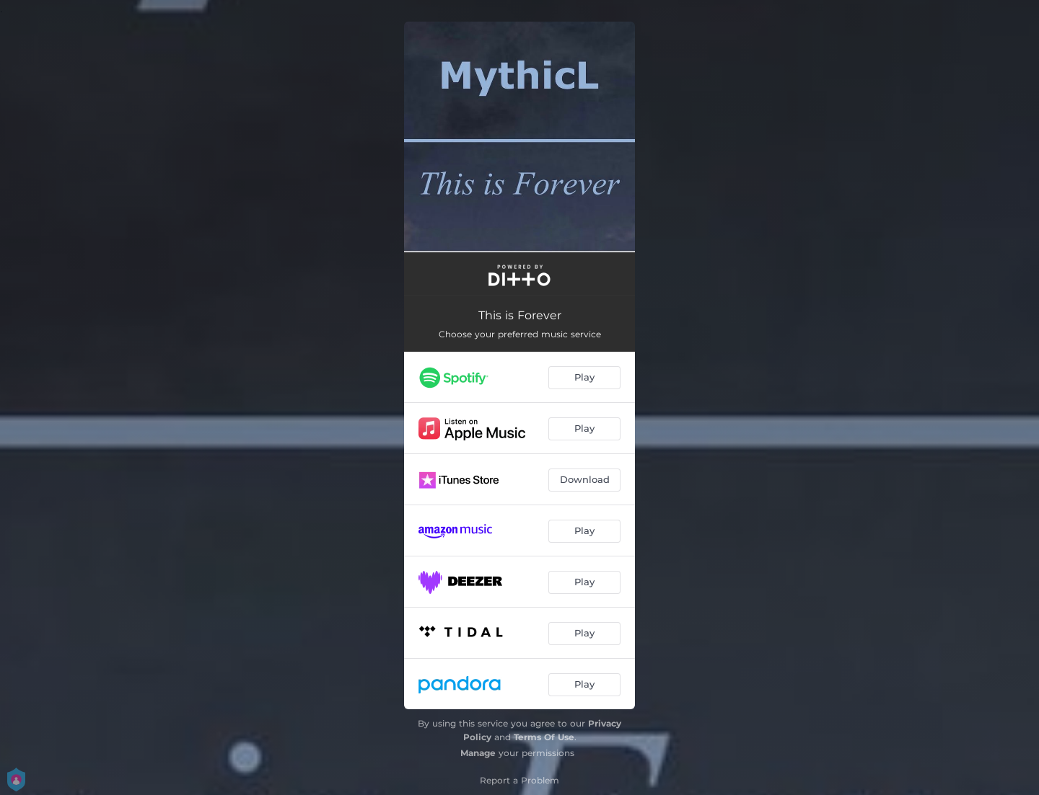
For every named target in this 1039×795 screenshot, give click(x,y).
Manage (478, 752)
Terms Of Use (544, 737)
